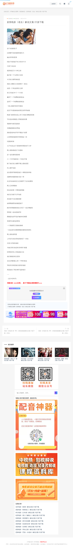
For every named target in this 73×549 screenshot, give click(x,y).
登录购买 (36, 297)
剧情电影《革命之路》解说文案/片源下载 (29, 529)
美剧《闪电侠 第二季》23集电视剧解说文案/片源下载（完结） (53, 332)
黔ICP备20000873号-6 (61, 544)
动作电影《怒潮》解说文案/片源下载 (27, 507)
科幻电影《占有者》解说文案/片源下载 (28, 512)
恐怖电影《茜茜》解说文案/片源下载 (61, 359)
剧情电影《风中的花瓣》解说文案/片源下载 (29, 521)
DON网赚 (36, 542)
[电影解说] (22, 11)
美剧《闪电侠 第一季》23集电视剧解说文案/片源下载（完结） (19, 332)
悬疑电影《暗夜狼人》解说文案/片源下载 (29, 509)
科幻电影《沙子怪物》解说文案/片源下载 (27, 359)
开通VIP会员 (43, 542)
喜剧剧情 (16, 18)
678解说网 (30, 542)
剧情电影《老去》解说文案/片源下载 (25, 306)
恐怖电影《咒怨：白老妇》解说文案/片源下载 (30, 532)
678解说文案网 (14, 11)
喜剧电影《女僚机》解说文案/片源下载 (28, 526)
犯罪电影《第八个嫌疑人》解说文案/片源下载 (30, 515)
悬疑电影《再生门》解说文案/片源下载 (10, 359)
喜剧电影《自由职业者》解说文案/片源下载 (29, 524)
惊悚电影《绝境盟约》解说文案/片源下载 (29, 518)
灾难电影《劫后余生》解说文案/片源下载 (44, 359)
